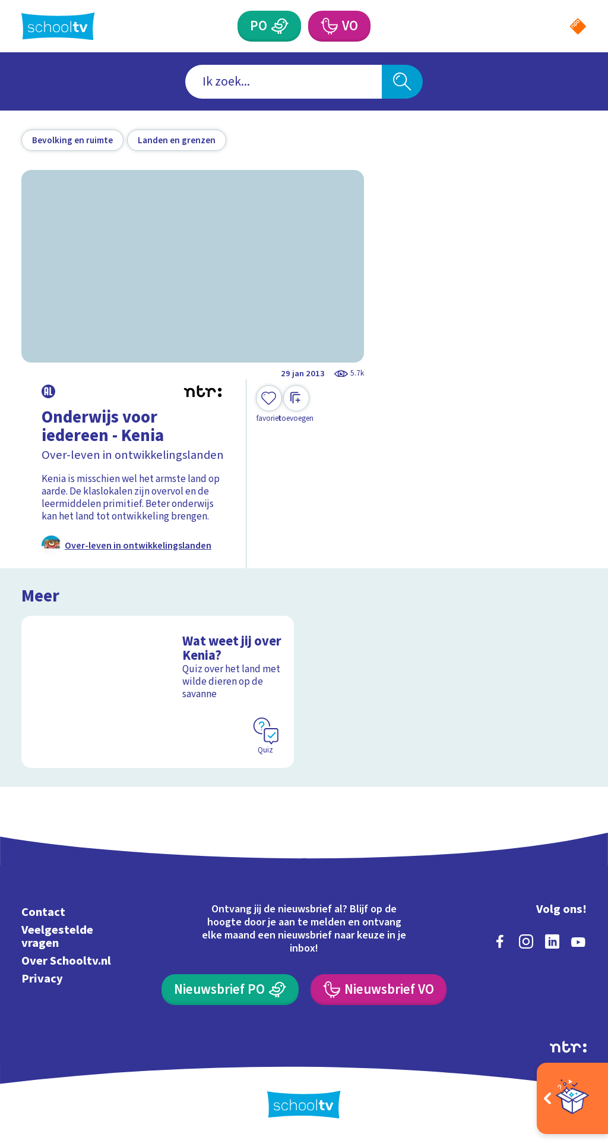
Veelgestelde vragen (57, 936)
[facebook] (500, 941)
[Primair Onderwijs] (279, 26)
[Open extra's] (572, 1098)
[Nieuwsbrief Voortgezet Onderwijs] (378, 989)
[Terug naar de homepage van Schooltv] (58, 26)
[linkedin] (552, 941)
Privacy (42, 978)
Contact (43, 912)
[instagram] (526, 941)
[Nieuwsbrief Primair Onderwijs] (230, 989)
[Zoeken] (402, 82)
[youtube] (578, 941)
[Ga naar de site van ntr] (568, 1047)
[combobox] (283, 82)
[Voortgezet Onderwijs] (328, 26)
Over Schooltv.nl (66, 960)
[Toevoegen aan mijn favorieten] (269, 404)
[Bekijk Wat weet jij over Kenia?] (157, 692)
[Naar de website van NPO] (578, 26)
